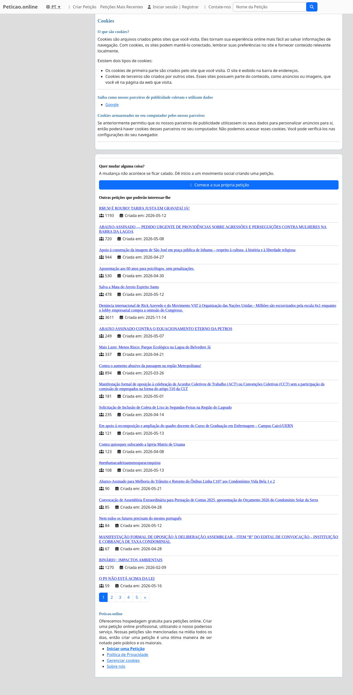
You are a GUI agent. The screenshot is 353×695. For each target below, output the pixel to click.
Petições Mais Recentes (121, 7)
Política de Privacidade (127, 654)
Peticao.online (20, 6)
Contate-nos (216, 7)
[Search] (269, 7)
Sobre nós (116, 666)
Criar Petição (81, 7)
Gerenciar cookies (123, 660)
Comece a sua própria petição (219, 185)
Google (112, 104)
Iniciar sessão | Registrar (173, 7)
